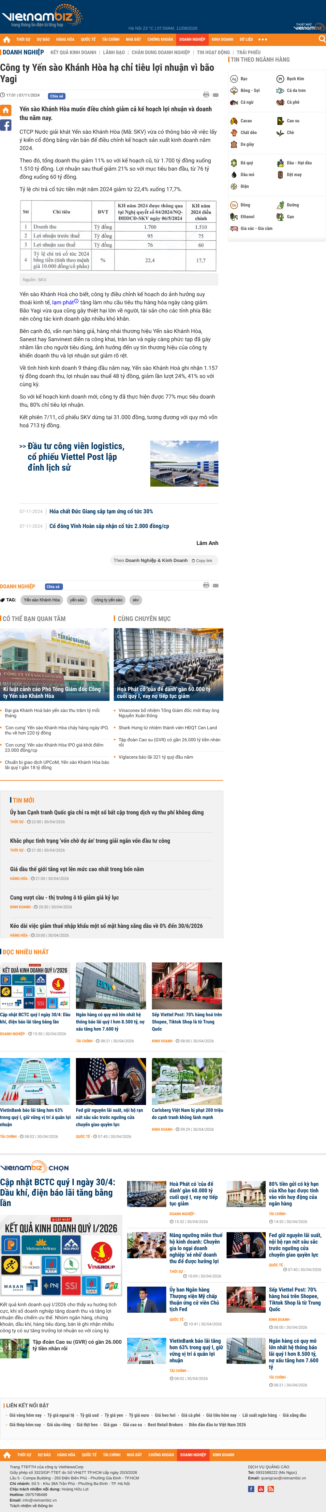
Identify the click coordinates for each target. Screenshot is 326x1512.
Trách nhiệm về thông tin (31, 1506)
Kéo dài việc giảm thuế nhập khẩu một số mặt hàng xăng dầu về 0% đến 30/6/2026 (106, 926)
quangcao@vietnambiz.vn (283, 1478)
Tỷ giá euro (139, 1415)
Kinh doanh (20, 907)
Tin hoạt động (213, 52)
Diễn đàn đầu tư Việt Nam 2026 (217, 1425)
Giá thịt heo (87, 1425)
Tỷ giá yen (114, 1415)
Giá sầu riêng (59, 1425)
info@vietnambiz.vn (39, 1500)
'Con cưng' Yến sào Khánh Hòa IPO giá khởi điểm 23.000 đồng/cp (54, 748)
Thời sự (16, 822)
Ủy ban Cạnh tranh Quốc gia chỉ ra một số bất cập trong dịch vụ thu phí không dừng (107, 812)
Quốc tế (83, 1136)
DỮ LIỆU (246, 39)
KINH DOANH (222, 39)
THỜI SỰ (23, 39)
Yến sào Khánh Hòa (42, 600)
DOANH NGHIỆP (192, 39)
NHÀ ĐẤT (133, 39)
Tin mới (23, 800)
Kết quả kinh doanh (73, 52)
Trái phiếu (248, 52)
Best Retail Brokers (165, 1425)
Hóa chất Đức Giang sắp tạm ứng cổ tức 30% (101, 511)
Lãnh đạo (114, 52)
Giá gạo (110, 1425)
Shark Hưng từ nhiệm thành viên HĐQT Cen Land (168, 728)
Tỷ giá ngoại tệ (61, 1415)
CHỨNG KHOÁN (160, 39)
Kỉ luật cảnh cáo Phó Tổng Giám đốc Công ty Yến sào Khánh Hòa (52, 693)
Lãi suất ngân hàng (260, 1415)
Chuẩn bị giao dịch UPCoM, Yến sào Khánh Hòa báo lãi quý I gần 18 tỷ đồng (57, 765)
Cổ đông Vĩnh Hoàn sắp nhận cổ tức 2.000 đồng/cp (109, 526)
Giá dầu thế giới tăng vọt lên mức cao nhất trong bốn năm (77, 869)
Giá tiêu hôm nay (221, 1415)
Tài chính (84, 1041)
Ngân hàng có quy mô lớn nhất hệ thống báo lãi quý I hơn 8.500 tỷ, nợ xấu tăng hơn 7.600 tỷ (110, 1022)
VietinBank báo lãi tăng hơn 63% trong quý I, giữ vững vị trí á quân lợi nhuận (35, 1117)
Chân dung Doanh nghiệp (161, 52)
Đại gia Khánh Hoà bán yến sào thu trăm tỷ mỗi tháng (52, 713)
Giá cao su (132, 1425)
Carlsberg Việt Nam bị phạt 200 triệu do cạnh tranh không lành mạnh (187, 1113)
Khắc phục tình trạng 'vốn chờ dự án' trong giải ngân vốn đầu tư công (90, 841)
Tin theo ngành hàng (260, 59)
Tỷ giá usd (89, 1415)
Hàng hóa (18, 878)
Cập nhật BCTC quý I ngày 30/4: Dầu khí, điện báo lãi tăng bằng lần (35, 1018)
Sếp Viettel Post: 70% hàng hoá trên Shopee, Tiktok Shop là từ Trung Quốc (187, 1022)
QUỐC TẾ (88, 39)
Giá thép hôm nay (25, 1425)
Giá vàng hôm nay (25, 1415)
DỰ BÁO (43, 39)
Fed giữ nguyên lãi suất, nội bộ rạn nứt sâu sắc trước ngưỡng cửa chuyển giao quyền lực (109, 1117)
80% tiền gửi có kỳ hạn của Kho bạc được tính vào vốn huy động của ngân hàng (294, 1194)
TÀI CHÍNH (110, 39)
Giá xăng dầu (294, 1415)
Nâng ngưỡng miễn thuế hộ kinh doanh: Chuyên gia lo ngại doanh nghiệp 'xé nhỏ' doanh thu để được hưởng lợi (196, 1248)
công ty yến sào (108, 600)
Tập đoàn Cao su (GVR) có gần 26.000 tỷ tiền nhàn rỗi (169, 742)
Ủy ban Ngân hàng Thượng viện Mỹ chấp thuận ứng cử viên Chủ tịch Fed (194, 1300)
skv (136, 600)
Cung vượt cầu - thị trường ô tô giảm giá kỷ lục (64, 897)
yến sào (77, 600)
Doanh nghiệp (23, 52)
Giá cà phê (190, 1415)
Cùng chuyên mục (144, 619)
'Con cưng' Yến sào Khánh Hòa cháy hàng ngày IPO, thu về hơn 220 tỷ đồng (57, 730)
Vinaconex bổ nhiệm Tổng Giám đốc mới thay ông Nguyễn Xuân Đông (169, 713)
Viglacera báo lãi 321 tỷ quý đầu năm (156, 757)
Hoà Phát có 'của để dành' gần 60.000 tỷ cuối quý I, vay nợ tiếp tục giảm (164, 693)
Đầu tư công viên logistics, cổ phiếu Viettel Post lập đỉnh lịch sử (76, 457)
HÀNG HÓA (65, 39)
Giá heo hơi (165, 1415)
